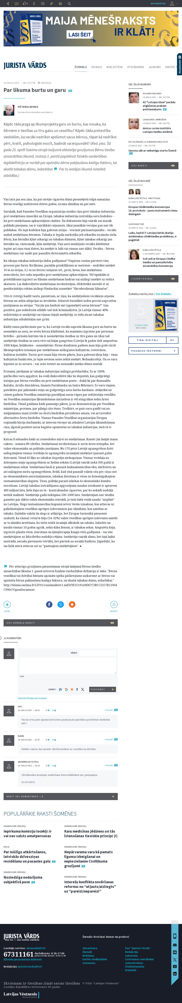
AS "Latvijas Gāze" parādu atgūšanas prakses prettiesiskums (159, 105)
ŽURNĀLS (81, 67)
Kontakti (130, 970)
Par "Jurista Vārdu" (138, 948)
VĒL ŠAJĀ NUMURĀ (139, 84)
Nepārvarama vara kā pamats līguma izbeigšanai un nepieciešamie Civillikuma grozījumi (88, 859)
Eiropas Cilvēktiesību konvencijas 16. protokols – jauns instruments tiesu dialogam (152, 210)
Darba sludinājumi (94, 959)
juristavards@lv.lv (30, 966)
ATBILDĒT (109, 710)
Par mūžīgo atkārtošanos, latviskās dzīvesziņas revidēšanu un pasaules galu (27, 857)
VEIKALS (96, 67)
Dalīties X (60, 604)
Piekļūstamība (135, 966)
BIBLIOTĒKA (115, 67)
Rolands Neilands (152, 93)
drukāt (114, 611)
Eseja (6, 846)
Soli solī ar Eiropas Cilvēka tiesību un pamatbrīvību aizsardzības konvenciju (159, 262)
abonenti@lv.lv (36, 948)
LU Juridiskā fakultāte (156, 141)
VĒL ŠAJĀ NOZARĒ (139, 181)
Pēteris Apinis (28, 107)
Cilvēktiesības (153, 279)
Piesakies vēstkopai (153, 351)
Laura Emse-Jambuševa (154, 119)
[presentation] (98, 680)
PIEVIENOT (98, 689)
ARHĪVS (170, 67)
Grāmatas (89, 963)
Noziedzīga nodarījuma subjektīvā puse (23, 879)
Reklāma (88, 955)
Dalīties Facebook (49, 604)
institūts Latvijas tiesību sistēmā (157, 129)
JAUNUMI (155, 67)
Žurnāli (87, 952)
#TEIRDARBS (135, 67)
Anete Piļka (154, 198)
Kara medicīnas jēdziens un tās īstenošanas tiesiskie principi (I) (91, 833)
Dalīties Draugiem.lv (72, 604)
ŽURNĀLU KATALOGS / (149, 294)
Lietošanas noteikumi (139, 959)
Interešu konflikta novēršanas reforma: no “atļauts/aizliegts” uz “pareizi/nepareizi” (90, 886)
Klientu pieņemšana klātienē (23, 959)
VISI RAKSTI (153, 165)
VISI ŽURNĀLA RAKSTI (60, 623)
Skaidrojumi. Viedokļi (15, 826)
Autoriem (131, 955)
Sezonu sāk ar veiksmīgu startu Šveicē (152, 150)
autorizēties (158, 3)
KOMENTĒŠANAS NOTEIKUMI (32, 698)
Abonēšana (89, 948)
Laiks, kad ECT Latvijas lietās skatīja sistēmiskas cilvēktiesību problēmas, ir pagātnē (152, 236)
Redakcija (131, 952)
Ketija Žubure (135, 141)
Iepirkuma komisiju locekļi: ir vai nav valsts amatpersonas (28, 833)
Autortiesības (134, 963)
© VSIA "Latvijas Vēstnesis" (100, 983)
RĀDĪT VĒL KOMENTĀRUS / (60, 796)
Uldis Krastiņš (136, 224)
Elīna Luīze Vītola (137, 198)
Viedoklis (46, 82)
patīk (7, 611)
